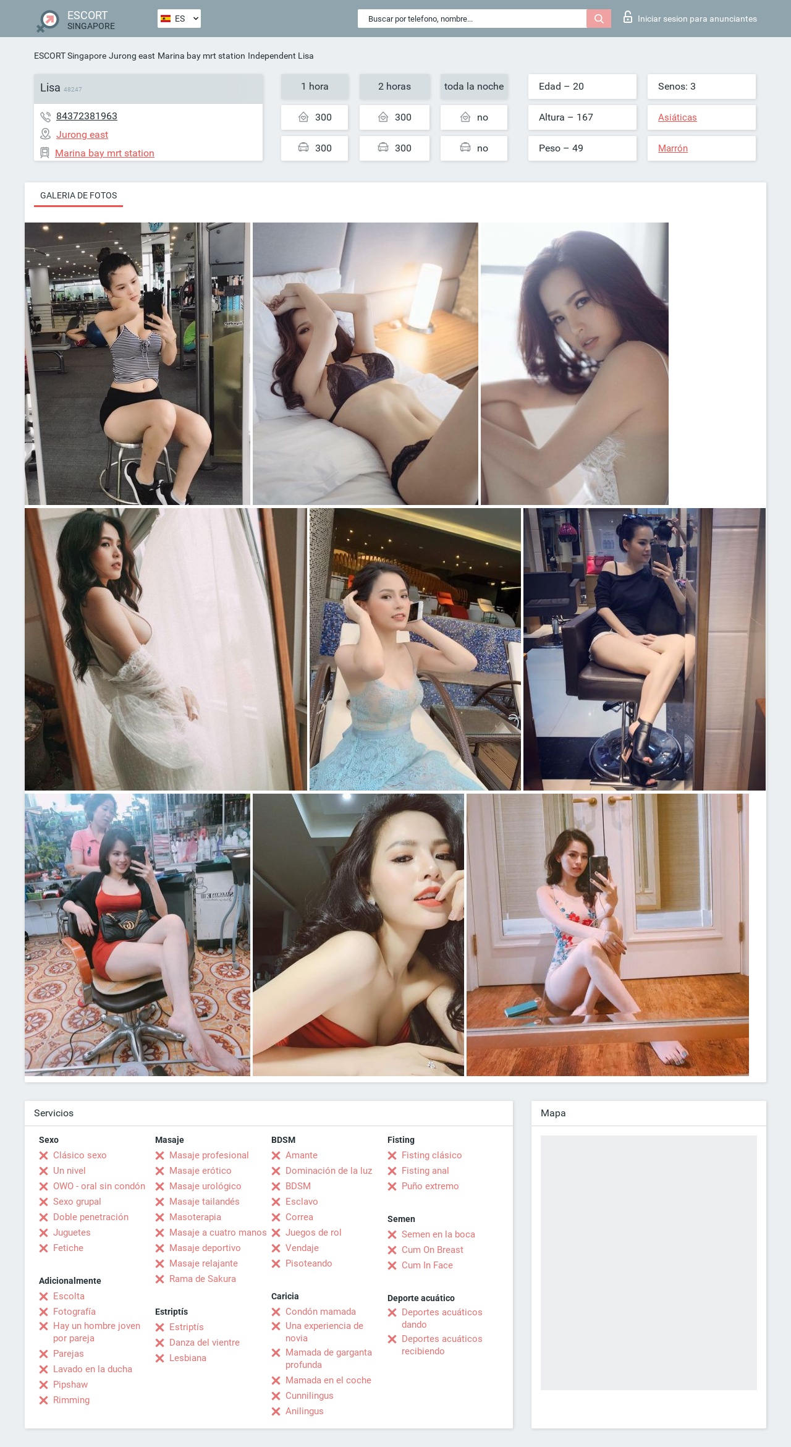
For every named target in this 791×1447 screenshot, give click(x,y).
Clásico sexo (80, 1155)
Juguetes (72, 1232)
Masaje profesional (209, 1155)
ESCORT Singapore (70, 56)
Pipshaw (70, 1384)
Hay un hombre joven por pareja (96, 1332)
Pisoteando (309, 1263)
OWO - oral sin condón (99, 1186)
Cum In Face (427, 1265)
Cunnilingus (310, 1395)
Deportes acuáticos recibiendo (442, 1345)
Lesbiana (187, 1358)
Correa (299, 1217)
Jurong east (132, 56)
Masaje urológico (205, 1186)
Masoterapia (195, 1217)
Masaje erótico (200, 1170)
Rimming (71, 1400)
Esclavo (302, 1201)
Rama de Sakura (202, 1278)
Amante (302, 1155)
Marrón (673, 148)
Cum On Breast (432, 1249)
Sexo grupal (77, 1201)
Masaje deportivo (205, 1248)
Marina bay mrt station (201, 56)
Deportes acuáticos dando (442, 1318)
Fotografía (74, 1311)
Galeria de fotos (78, 195)
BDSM (298, 1186)
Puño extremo (430, 1186)
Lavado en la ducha (92, 1369)
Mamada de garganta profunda (329, 1358)
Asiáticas (677, 117)
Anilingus (305, 1411)
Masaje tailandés (204, 1201)
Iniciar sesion (690, 16)
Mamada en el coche (328, 1380)
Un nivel (69, 1170)
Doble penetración (91, 1217)
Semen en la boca (438, 1234)
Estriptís (186, 1327)
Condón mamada (321, 1311)
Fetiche (68, 1248)
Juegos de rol (314, 1232)
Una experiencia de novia (324, 1332)
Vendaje (302, 1248)
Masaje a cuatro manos (218, 1232)
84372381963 (86, 116)
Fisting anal (425, 1170)
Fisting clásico (432, 1155)
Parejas (68, 1353)
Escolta (69, 1296)
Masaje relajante (203, 1263)
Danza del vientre (204, 1342)
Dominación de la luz (329, 1170)
